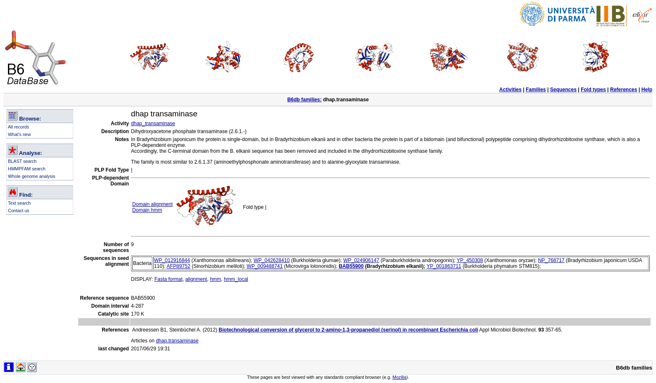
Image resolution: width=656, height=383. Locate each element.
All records (18, 126)
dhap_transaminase (153, 123)
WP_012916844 (172, 260)
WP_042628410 (272, 260)
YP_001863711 (444, 266)
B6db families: (304, 100)
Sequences (563, 90)
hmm (215, 279)
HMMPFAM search (26, 168)
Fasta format (168, 279)
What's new (19, 134)
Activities (510, 90)
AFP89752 (178, 266)
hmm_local (236, 279)
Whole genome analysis (31, 176)
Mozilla (399, 377)
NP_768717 (551, 260)
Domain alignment (152, 204)
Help (646, 90)
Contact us (18, 210)
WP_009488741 (265, 266)
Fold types (593, 90)
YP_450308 (470, 260)
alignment (196, 279)
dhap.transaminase (177, 341)
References (623, 90)
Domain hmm (147, 210)
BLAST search (22, 161)
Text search (19, 203)
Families (536, 90)
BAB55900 (351, 266)
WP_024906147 (361, 260)
